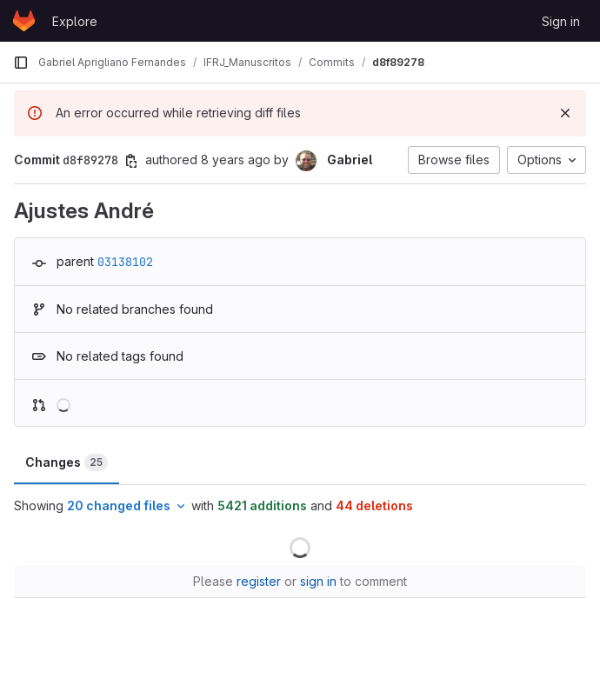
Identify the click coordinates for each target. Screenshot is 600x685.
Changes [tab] (66, 462)
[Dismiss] (565, 113)
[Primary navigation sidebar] (21, 62)
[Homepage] (24, 21)
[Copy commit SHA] (131, 160)
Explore (74, 21)
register (259, 581)
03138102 (125, 261)
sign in (318, 581)
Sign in (561, 21)
